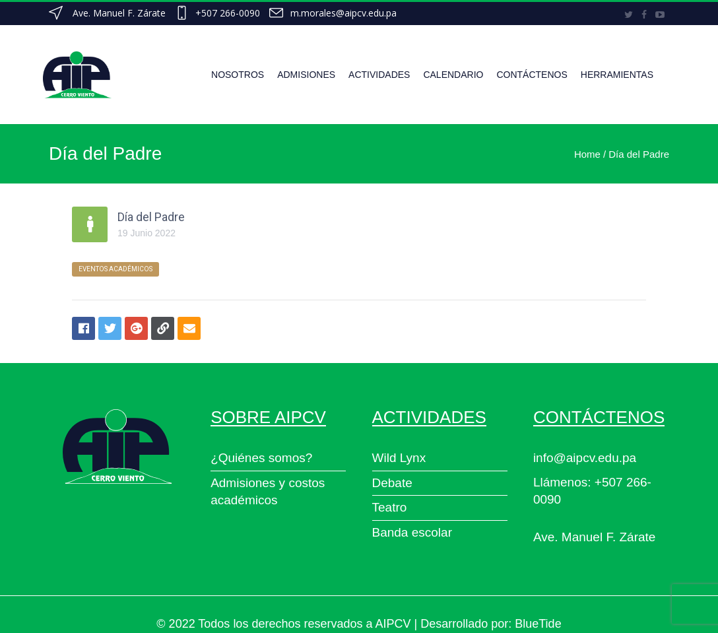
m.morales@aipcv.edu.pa (343, 13)
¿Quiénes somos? (261, 458)
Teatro (389, 507)
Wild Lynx (399, 458)
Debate (392, 483)
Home (587, 154)
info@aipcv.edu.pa (584, 458)
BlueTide (538, 623)
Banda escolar (412, 532)
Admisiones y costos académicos (268, 492)
